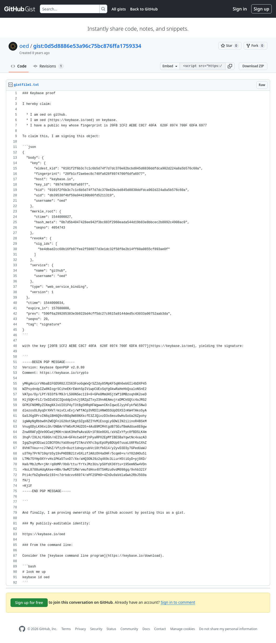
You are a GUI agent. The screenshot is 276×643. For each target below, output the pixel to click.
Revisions (48, 66)
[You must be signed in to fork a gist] (255, 45)
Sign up (261, 9)
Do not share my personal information (228, 629)
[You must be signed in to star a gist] (230, 45)
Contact (160, 629)
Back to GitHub (144, 9)
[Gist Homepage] (20, 9)
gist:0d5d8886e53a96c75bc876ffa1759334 (87, 45)
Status (111, 629)
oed (24, 45)
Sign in (240, 9)
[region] (138, 338)
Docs (146, 629)
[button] (229, 66)
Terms (66, 629)
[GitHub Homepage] (22, 629)
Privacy (80, 629)
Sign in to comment (178, 602)
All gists (119, 9)
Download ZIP (253, 66)
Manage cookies (182, 629)
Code (19, 66)
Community (129, 629)
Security (96, 629)
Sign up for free (29, 602)
